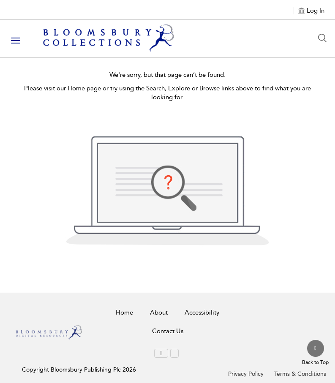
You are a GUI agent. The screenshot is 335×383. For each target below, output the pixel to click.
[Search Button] (324, 38)
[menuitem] (161, 353)
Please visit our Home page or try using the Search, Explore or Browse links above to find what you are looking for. (167, 92)
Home (124, 312)
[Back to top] (315, 353)
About (159, 312)
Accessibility (202, 312)
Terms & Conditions (300, 374)
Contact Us (167, 331)
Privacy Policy (246, 374)
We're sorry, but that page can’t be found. (167, 75)
